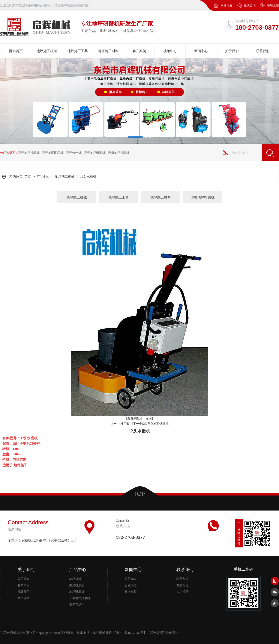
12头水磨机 (88, 176)
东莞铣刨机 (73, 152)
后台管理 (156, 633)
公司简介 (24, 578)
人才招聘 (182, 591)
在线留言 (182, 585)
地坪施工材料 (108, 51)
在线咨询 (250, 5)
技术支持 (131, 591)
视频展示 (24, 591)
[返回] (149, 418)
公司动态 (131, 578)
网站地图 (226, 5)
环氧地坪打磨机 (118, 152)
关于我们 (232, 51)
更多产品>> (77, 604)
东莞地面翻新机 (52, 152)
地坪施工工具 (77, 51)
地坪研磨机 (76, 591)
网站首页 (16, 51)
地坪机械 (75, 578)
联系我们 (263, 51)
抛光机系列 (76, 585)
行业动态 (131, 585)
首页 (27, 176)
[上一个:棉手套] (120, 423)
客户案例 (139, 51)
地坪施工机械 (46, 51)
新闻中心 (201, 51)
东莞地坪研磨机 (94, 152)
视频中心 (170, 51)
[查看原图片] (134, 418)
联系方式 (182, 578)
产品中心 (43, 176)
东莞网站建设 (102, 633)
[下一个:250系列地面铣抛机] (150, 423)
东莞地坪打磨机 (28, 152)
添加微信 (269, 7)
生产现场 (24, 598)
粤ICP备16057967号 (130, 633)
